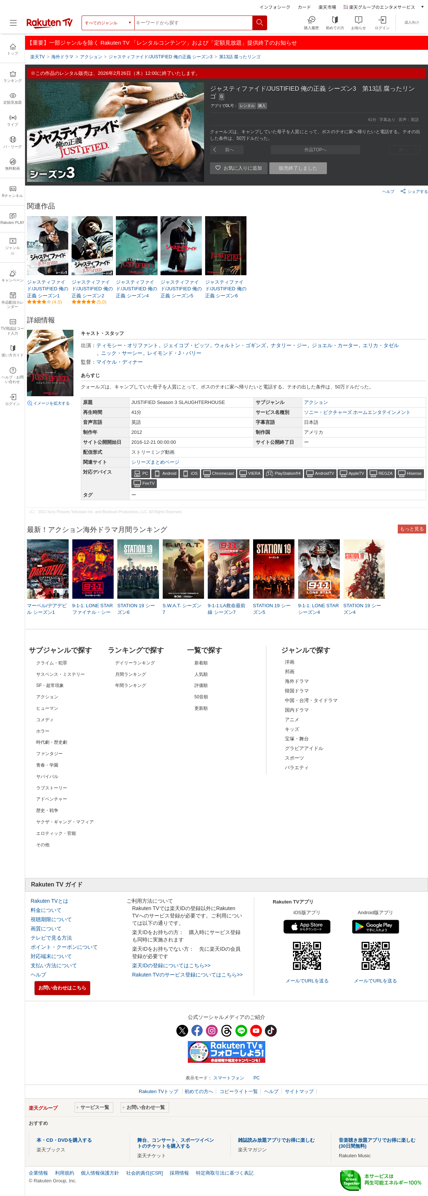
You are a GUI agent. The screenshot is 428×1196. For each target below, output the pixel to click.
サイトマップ (299, 1091)
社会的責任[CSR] (144, 1173)
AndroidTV (324, 473)
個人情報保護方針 (100, 1173)
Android (169, 473)
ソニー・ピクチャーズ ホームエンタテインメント (357, 412)
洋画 (289, 662)
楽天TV (37, 56)
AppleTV (356, 473)
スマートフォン (228, 1078)
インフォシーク (274, 7)
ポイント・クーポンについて (64, 947)
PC (145, 473)
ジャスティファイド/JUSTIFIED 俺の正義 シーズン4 (136, 288)
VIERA (254, 473)
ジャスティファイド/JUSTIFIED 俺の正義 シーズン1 (47, 288)
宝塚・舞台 (297, 739)
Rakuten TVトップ (159, 1091)
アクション (316, 402)
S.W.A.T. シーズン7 (182, 609)
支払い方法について (54, 965)
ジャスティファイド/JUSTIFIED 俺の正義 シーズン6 (225, 288)
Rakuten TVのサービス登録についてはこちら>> (187, 975)
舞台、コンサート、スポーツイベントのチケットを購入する (175, 1143)
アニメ (292, 719)
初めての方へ (198, 1091)
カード (304, 7)
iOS (194, 473)
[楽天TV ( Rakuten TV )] (50, 27)
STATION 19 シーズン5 (272, 609)
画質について (46, 928)
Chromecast (223, 473)
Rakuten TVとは (49, 901)
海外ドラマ (297, 681)
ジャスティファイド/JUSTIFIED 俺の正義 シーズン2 (92, 288)
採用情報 (179, 1173)
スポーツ (294, 758)
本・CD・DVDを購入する (64, 1140)
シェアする (414, 191)
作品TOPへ (315, 149)
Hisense (414, 473)
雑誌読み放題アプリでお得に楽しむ (276, 1140)
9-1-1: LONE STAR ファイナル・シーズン (92, 612)
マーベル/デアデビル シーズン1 (47, 609)
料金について (46, 910)
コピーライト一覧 (239, 1091)
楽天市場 (327, 7)
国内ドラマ (297, 710)
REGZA (386, 473)
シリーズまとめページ (155, 462)
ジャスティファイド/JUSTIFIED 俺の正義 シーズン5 (181, 288)
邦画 (289, 671)
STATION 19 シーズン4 (362, 609)
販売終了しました (298, 168)
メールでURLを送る (307, 981)
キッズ (292, 729)
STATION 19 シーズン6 (136, 609)
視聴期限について (51, 919)
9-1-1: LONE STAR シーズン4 (318, 609)
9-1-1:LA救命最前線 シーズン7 (226, 609)
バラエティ (297, 767)
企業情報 (38, 1173)
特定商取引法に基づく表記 (224, 1173)
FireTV (148, 483)
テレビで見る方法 (51, 938)
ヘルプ (388, 191)
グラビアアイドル (304, 748)
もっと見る (412, 529)
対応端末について (51, 956)
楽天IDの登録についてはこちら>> (171, 965)
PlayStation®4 (288, 473)
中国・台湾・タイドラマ (311, 700)
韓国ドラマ (297, 691)
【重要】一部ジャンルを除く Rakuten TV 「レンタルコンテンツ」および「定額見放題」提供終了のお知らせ (162, 42)
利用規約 (64, 1173)
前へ (229, 149)
